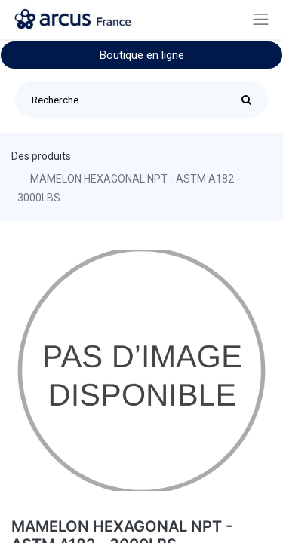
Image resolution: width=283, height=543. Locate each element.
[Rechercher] (250, 99)
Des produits (41, 156)
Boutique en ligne (142, 55)
